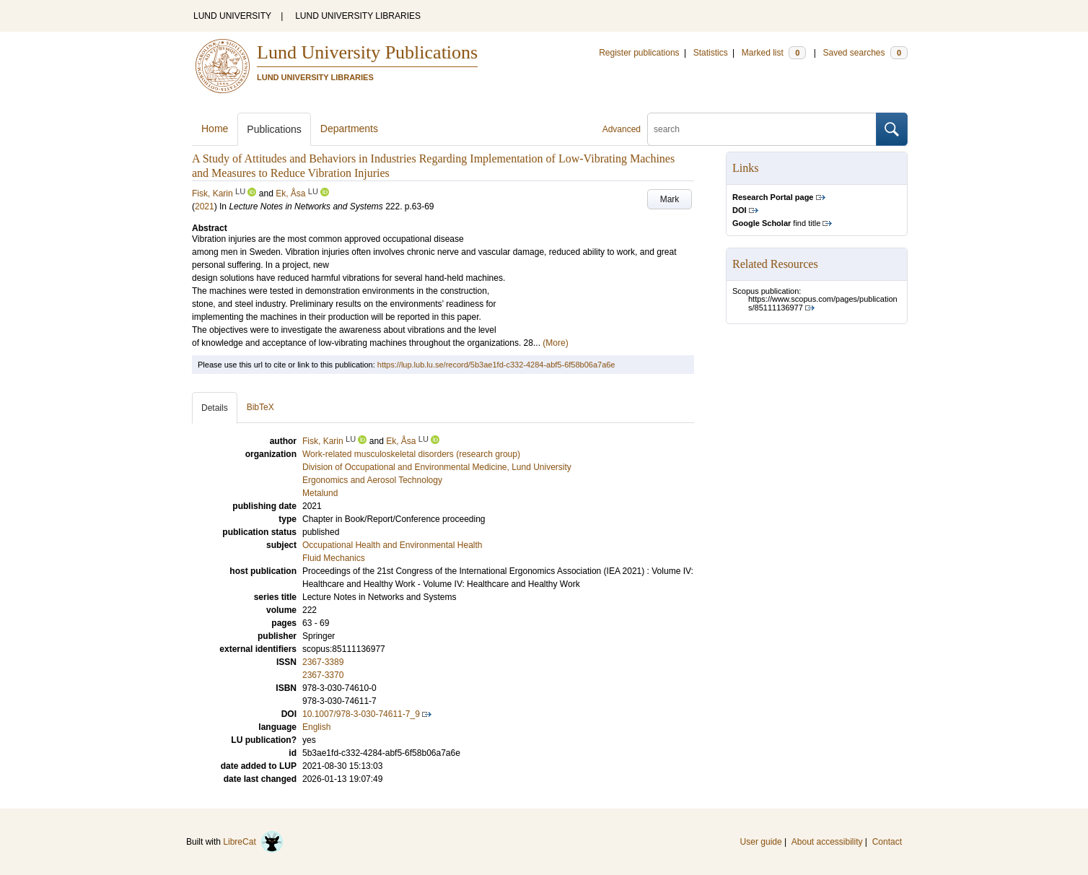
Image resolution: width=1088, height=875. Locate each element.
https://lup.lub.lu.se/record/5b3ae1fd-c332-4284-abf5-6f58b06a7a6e (496, 364)
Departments (349, 128)
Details (214, 408)
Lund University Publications (367, 52)
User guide (761, 842)
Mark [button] (670, 199)
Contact (887, 842)
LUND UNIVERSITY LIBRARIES (358, 16)
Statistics (710, 53)
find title (776, 223)
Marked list (774, 53)
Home (214, 128)
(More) (555, 343)
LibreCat (253, 841)
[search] (762, 129)
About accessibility (827, 842)
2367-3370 (322, 675)
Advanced (621, 129)
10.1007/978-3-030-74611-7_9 (361, 714)
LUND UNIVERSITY (232, 16)
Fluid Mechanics (333, 558)
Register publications (639, 53)
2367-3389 (322, 662)
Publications (274, 129)
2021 (204, 206)
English (316, 727)
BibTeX (260, 407)
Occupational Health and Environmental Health (392, 545)
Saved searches (865, 53)
